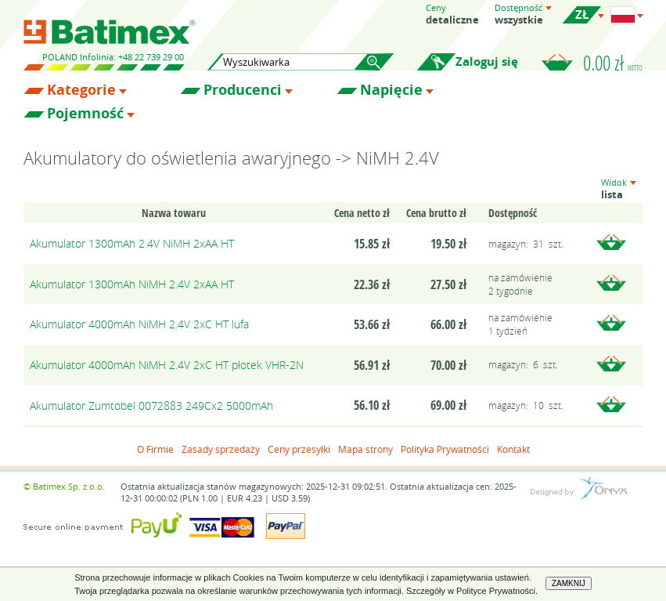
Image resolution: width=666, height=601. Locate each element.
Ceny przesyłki (299, 449)
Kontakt (513, 449)
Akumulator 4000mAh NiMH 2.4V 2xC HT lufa (139, 324)
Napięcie (391, 90)
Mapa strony (365, 449)
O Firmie (155, 449)
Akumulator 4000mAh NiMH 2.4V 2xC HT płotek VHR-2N (167, 364)
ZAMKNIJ (568, 583)
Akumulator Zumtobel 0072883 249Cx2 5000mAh (151, 405)
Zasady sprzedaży (221, 449)
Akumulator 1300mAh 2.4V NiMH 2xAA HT (132, 243)
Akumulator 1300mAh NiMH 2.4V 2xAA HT (132, 284)
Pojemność (85, 114)
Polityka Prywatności (445, 449)
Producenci (242, 90)
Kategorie (81, 90)
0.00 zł (613, 62)
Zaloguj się (486, 61)
